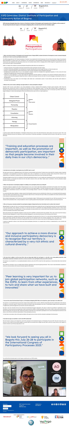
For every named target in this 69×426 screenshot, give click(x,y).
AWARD (30, 2)
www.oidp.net (38, 405)
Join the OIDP (63, 2)
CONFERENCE (24, 2)
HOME (13, 2)
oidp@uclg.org (38, 404)
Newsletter (5, 404)
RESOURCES (47, 2)
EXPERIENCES (36, 2)
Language (54, 2)
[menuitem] (5, 2)
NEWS (42, 2)
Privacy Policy (10, 410)
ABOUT (17, 2)
